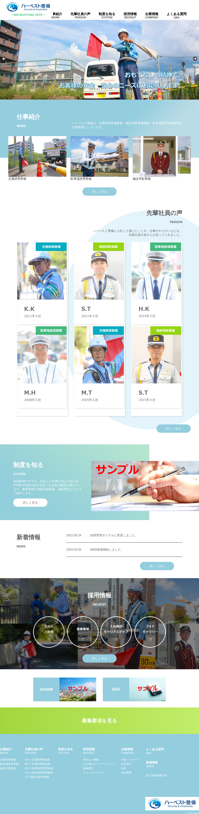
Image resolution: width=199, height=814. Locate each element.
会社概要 (126, 772)
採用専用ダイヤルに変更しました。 (102, 535)
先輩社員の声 (80, 15)
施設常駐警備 (8, 768)
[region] (99, 60)
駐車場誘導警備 (9, 764)
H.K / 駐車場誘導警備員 (39, 772)
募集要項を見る (99, 720)
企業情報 (151, 15)
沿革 (123, 768)
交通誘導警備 (8, 759)
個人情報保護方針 (156, 775)
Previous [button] (4, 58)
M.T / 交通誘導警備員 (37, 764)
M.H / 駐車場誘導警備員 (39, 768)
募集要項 (88, 768)
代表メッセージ (130, 759)
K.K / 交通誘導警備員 (37, 759)
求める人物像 (91, 759)
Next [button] (194, 58)
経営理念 (126, 764)
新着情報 (152, 764)
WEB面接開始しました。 (95, 549)
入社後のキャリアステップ (99, 764)
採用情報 (130, 15)
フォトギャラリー (93, 772)
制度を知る (107, 15)
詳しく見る (99, 191)
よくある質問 (177, 15)
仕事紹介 (55, 15)
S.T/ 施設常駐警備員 (37, 776)
